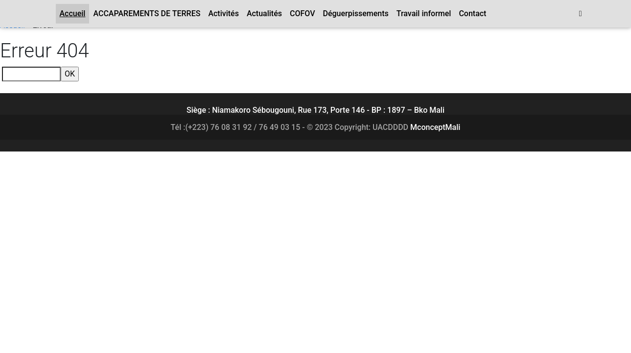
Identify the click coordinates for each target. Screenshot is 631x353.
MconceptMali (435, 127)
